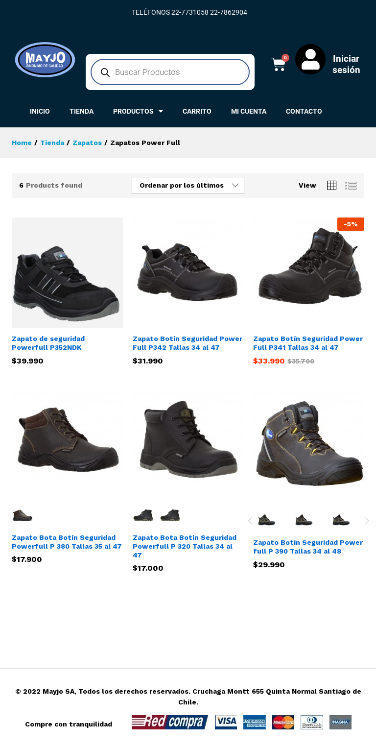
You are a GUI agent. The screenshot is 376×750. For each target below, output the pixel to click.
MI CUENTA (248, 111)
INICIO (40, 111)
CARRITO (197, 111)
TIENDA (82, 111)
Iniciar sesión (346, 64)
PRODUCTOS (138, 111)
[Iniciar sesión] (310, 59)
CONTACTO (304, 111)
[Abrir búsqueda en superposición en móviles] (170, 72)
